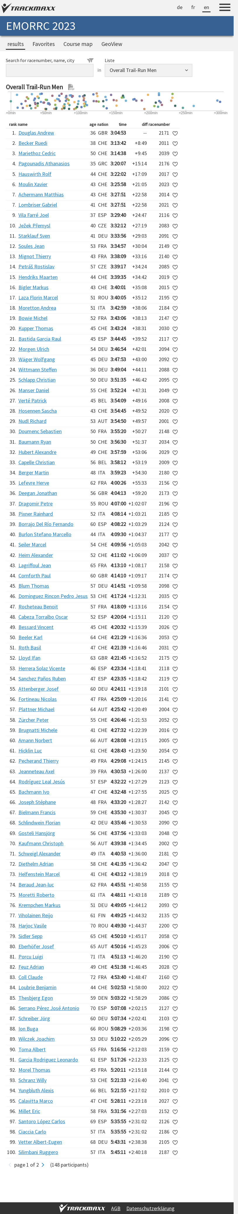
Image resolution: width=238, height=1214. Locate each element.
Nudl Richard (32, 421)
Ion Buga (28, 1028)
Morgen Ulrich (33, 349)
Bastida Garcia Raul (39, 338)
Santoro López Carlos (41, 1121)
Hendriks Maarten (38, 277)
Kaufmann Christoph (40, 843)
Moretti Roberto (36, 894)
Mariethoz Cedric (37, 153)
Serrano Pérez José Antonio (48, 1008)
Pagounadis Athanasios (44, 163)
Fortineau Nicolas (37, 699)
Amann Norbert (35, 740)
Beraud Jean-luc (36, 884)
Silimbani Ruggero (38, 1152)
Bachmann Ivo (33, 791)
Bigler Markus (33, 287)
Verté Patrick (32, 400)
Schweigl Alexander (39, 853)
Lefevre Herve (33, 482)
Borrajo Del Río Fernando (45, 524)
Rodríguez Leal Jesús (41, 781)
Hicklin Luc (30, 750)
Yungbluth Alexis (36, 1090)
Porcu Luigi (30, 956)
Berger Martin (33, 472)
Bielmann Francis (37, 812)
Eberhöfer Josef (36, 946)
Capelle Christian (36, 462)
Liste (110, 60)
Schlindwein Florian (39, 822)
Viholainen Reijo (35, 915)
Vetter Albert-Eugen (40, 1141)
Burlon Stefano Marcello (44, 534)
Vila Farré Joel (33, 215)
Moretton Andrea (37, 307)
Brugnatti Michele (37, 730)
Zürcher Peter (33, 719)
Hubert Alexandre (37, 452)
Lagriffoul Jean (34, 565)
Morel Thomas (34, 1069)
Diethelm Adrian (36, 863)
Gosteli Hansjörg (36, 833)
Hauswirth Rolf (34, 174)
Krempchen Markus (39, 905)
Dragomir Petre (35, 503)
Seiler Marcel (32, 544)
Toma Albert (32, 1049)
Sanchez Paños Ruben (42, 678)
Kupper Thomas (35, 328)
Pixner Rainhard (35, 513)
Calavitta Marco (35, 1101)
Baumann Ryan (34, 441)
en (206, 7)
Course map (78, 43)
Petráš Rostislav (36, 266)
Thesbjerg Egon (35, 997)
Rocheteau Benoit (38, 606)
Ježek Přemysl (34, 225)
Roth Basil (29, 647)
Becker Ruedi (32, 143)
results (15, 43)
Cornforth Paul (34, 575)
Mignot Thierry (34, 256)
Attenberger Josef (38, 688)
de (179, 7)
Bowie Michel (32, 318)
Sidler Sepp (30, 936)
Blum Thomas (33, 585)
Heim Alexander (35, 555)
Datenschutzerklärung (150, 1208)
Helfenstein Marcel (39, 874)
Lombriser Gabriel (37, 204)
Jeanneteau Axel (36, 771)
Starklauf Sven (34, 235)
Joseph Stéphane (37, 802)
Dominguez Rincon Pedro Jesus (53, 596)
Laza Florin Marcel (38, 297)
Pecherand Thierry (38, 760)
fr (193, 7)
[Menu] (225, 8)
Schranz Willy (32, 1080)
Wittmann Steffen (37, 369)
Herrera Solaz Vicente (41, 668)
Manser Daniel (33, 390)
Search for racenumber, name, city (50, 60)
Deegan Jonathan (37, 493)
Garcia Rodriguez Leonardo (48, 1059)
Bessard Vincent (36, 627)
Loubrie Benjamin (37, 987)
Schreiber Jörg (34, 1018)
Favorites (43, 43)
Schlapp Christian (37, 379)
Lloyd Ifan (29, 657)
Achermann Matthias (41, 194)
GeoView (111, 43)
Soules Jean (31, 246)
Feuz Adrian (31, 966)
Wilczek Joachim (36, 1038)
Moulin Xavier (32, 184)
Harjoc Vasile (32, 925)
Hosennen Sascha (37, 410)
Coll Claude (30, 977)
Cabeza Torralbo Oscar (43, 616)
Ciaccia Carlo (32, 1131)
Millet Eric (29, 1111)
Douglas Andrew (36, 132)
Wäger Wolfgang (36, 359)
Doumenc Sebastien (40, 431)
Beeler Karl (30, 637)
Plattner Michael (36, 709)
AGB (115, 1208)
